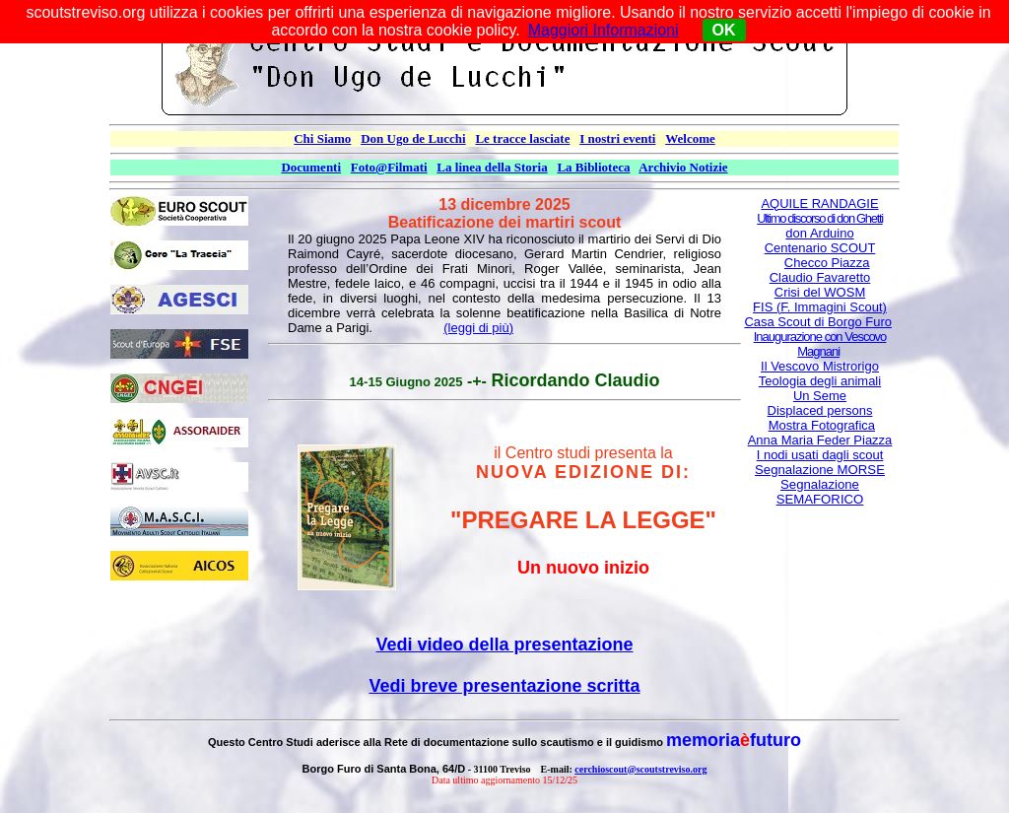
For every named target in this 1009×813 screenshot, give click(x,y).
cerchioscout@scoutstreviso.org (640, 769)
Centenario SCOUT (820, 247)
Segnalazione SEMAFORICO (820, 492)
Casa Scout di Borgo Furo (818, 321)
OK (724, 30)
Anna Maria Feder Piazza (820, 440)
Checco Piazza (827, 262)
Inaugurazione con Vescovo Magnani (820, 344)
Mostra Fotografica (822, 425)
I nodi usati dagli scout (820, 454)
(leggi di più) (478, 327)
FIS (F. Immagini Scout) (820, 307)
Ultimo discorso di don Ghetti (820, 218)
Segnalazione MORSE (820, 469)
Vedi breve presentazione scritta (504, 686)
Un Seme (819, 395)
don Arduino (819, 233)
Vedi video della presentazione (504, 644)
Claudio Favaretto (820, 277)
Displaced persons (820, 410)
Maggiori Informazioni (603, 30)
